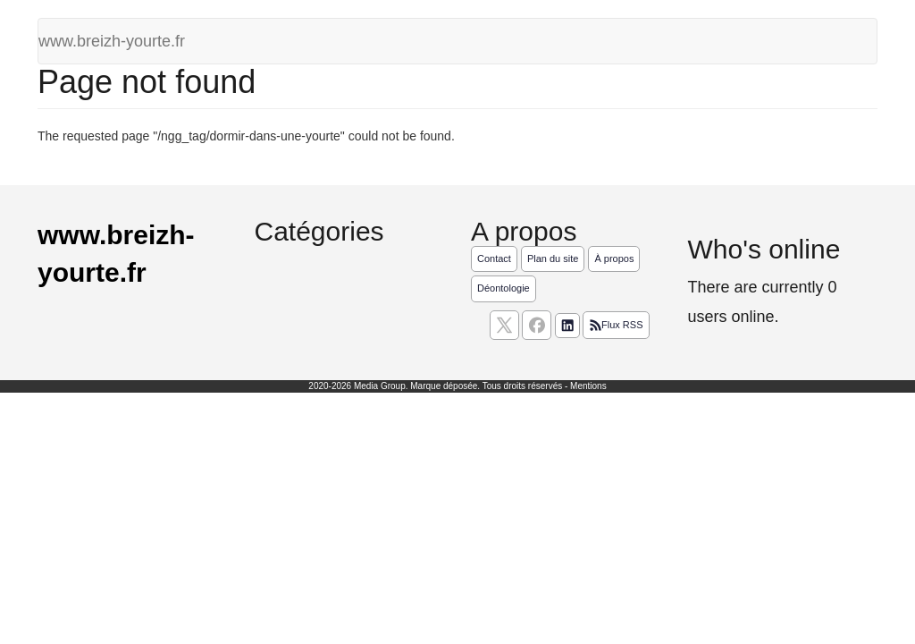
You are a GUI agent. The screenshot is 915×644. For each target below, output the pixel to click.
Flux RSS (615, 325)
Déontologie (503, 288)
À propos (614, 258)
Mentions (588, 386)
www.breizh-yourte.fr (111, 41)
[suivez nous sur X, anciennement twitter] (504, 325)
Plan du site (552, 258)
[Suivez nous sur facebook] (536, 325)
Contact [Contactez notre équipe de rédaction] (494, 258)
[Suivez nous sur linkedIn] (567, 325)
